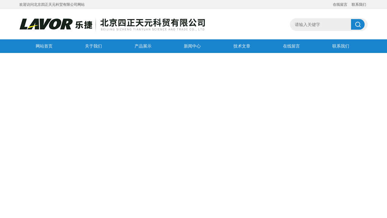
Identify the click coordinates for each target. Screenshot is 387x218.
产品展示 (143, 46)
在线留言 (340, 4)
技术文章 (241, 46)
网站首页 (44, 46)
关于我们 (93, 46)
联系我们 (359, 4)
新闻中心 (192, 46)
